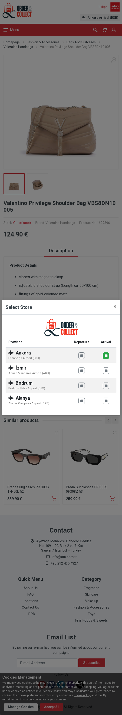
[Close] (115, 306)
